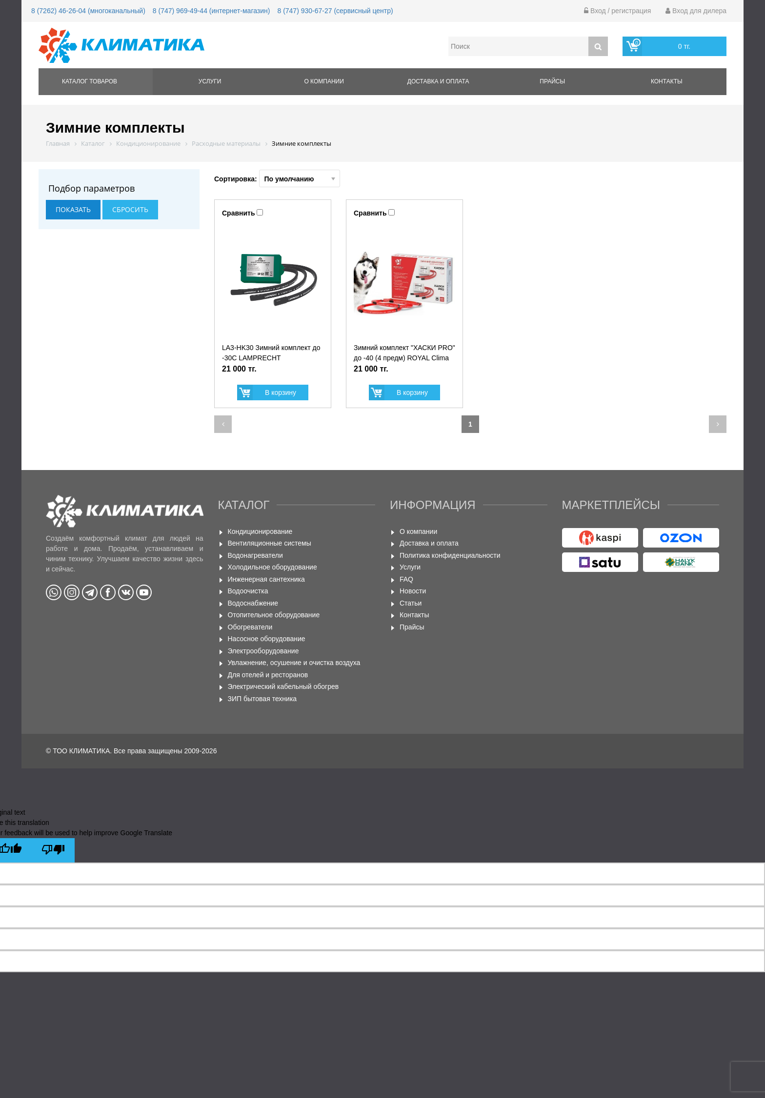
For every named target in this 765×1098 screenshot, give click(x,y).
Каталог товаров (89, 81)
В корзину (280, 392)
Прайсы (552, 81)
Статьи (411, 603)
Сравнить (238, 213)
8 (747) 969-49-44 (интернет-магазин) (211, 11)
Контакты (667, 81)
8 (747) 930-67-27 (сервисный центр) (335, 11)
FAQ (406, 579)
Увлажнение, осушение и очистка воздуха (294, 663)
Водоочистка (248, 591)
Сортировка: (277, 178)
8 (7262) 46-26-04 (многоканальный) (88, 11)
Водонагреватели (255, 555)
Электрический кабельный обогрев (283, 686)
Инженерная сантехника (266, 579)
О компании (323, 81)
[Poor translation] (53, 850)
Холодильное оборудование (272, 567)
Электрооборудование (263, 651)
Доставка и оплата (438, 81)
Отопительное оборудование (274, 615)
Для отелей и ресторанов (268, 675)
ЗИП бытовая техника (262, 699)
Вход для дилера (695, 11)
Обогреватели (250, 627)
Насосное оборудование (266, 639)
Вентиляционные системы (269, 543)
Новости (413, 591)
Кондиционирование (260, 531)
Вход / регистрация (617, 11)
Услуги (210, 81)
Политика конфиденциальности (450, 555)
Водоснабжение (253, 603)
